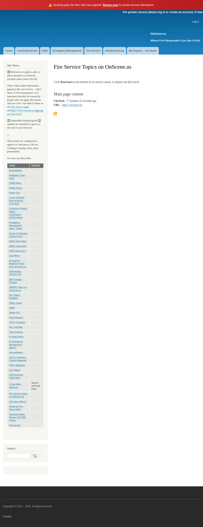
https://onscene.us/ (72, 105)
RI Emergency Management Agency (16, 344)
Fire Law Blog (15, 327)
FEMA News (15, 183)
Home (8, 50)
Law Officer (14, 255)
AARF (12, 308)
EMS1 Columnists (17, 246)
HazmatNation (16, 352)
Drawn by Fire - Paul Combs (16, 408)
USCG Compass (17, 322)
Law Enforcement (27, 50)
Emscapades (15, 170)
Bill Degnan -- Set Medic (143, 50)
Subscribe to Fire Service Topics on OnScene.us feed (55, 114)
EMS (45, 50)
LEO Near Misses (17, 401)
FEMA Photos (15, 188)
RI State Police (16, 337)
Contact (7, 516)
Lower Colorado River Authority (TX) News (16, 200)
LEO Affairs (14, 370)
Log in (195, 21)
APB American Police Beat (16, 376)
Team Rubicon (16, 332)
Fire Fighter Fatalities (14, 296)
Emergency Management (67, 50)
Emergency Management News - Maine (15, 225)
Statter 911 (14, 312)
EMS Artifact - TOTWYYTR (15, 273)
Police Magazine (17, 365)
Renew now (110, 5)
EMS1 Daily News (18, 241)
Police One (14, 193)
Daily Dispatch (16, 317)
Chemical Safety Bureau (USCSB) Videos (17, 417)
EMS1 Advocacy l (17, 251)
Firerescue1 (15, 425)
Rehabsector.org (114, 50)
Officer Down (15, 303)
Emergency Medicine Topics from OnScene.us (17, 263)
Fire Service (93, 50)
